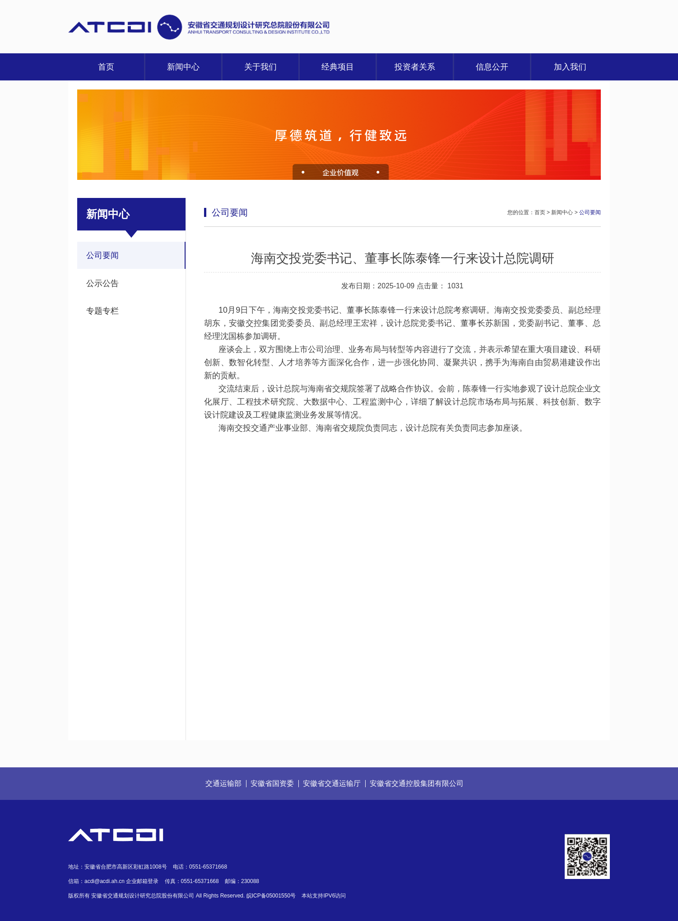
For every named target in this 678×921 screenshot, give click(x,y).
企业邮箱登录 (142, 881)
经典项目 (337, 66)
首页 (106, 66)
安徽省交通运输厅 (332, 783)
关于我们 (260, 66)
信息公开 (492, 66)
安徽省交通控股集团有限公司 (417, 783)
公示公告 (102, 283)
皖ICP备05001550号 (271, 896)
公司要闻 (102, 255)
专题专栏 (102, 310)
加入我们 (570, 66)
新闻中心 (183, 66)
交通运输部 (223, 783)
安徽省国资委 (272, 783)
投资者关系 (415, 66)
